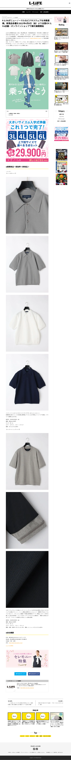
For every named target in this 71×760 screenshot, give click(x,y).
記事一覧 (61, 114)
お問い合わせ (60, 752)
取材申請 (55, 752)
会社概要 (18, 752)
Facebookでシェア (34, 673)
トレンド (22, 736)
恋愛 (41, 736)
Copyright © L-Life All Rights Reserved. (35, 757)
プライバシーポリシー (24, 752)
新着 (23, 12)
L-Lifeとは (14, 752)
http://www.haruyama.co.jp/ (16, 642)
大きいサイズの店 (47, 736)
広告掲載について (49, 752)
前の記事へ (10, 701)
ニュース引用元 (9, 645)
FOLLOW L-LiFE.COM (35, 746)
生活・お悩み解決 (44, 12)
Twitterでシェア (20, 673)
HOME (9, 752)
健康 (37, 736)
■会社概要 (11, 114)
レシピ (27, 736)
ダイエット (32, 736)
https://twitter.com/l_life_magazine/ (27, 687)
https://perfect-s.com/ (35, 38)
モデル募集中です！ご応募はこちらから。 (37, 752)
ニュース (28, 12)
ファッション (35, 12)
